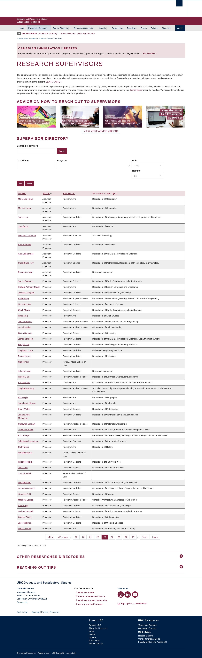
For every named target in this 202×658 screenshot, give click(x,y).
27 (134, 536)
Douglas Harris (25, 452)
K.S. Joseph (23, 435)
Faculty (69, 193)
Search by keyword (27, 146)
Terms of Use (43, 653)
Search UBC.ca (96, 643)
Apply (180, 28)
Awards (102, 28)
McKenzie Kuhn (25, 199)
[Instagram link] (121, 594)
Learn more (53, 82)
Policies (154, 28)
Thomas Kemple (25, 429)
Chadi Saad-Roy (26, 263)
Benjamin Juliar (25, 272)
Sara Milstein (24, 382)
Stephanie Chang (26, 388)
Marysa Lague (24, 208)
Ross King (23, 316)
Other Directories (67, 33)
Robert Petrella (25, 462)
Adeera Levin (24, 371)
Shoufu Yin (23, 226)
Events (92, 634)
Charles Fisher (25, 517)
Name (22, 193)
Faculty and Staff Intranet (90, 604)
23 (106, 536)
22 (98, 536)
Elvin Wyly (23, 397)
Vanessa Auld (24, 494)
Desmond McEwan (27, 235)
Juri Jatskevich (25, 321)
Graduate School (22, 38)
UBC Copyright (58, 653)
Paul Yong (23, 505)
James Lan (23, 217)
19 (77, 536)
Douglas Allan (24, 482)
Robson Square (145, 636)
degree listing (135, 90)
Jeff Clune (22, 467)
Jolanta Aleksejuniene (28, 441)
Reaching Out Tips (86, 33)
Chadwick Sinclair (26, 424)
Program (62, 160)
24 (113, 536)
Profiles (44, 612)
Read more (149, 53)
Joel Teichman (25, 523)
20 (84, 536)
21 (91, 536)
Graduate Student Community (92, 600)
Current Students (60, 28)
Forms (144, 28)
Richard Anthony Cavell (29, 287)
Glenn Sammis (25, 333)
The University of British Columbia (23, 8)
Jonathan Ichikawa (26, 403)
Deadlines (131, 28)
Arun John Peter (25, 254)
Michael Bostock (25, 511)
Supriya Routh (24, 473)
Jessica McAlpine (26, 292)
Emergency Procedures (26, 653)
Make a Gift (94, 640)
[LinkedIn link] (127, 594)
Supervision (117, 28)
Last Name (22, 160)
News (91, 631)
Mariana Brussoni (26, 488)
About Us (166, 28)
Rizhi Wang (23, 298)
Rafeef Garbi (24, 377)
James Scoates (25, 281)
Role (134, 160)
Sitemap (35, 612)
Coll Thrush (23, 447)
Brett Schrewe (24, 244)
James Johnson (25, 339)
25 (120, 536)
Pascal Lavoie (24, 356)
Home (22, 28)
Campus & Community (83, 28)
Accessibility (71, 653)
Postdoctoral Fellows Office (91, 596)
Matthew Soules (25, 500)
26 (127, 536)
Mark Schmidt (24, 304)
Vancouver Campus (147, 625)
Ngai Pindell (23, 362)
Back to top (23, 612)
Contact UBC (95, 625)
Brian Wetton (24, 409)
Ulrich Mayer (24, 310)
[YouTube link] (135, 594)
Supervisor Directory (48, 33)
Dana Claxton (24, 528)
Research (54, 612)
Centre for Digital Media (149, 639)
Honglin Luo (23, 344)
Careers (92, 637)
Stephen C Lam (25, 350)
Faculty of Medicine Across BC (152, 642)
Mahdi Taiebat (24, 327)
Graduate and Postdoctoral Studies (101, 583)
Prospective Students (37, 28)
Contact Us (22, 602)
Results (136, 170)
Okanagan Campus (147, 628)
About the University (98, 628)
